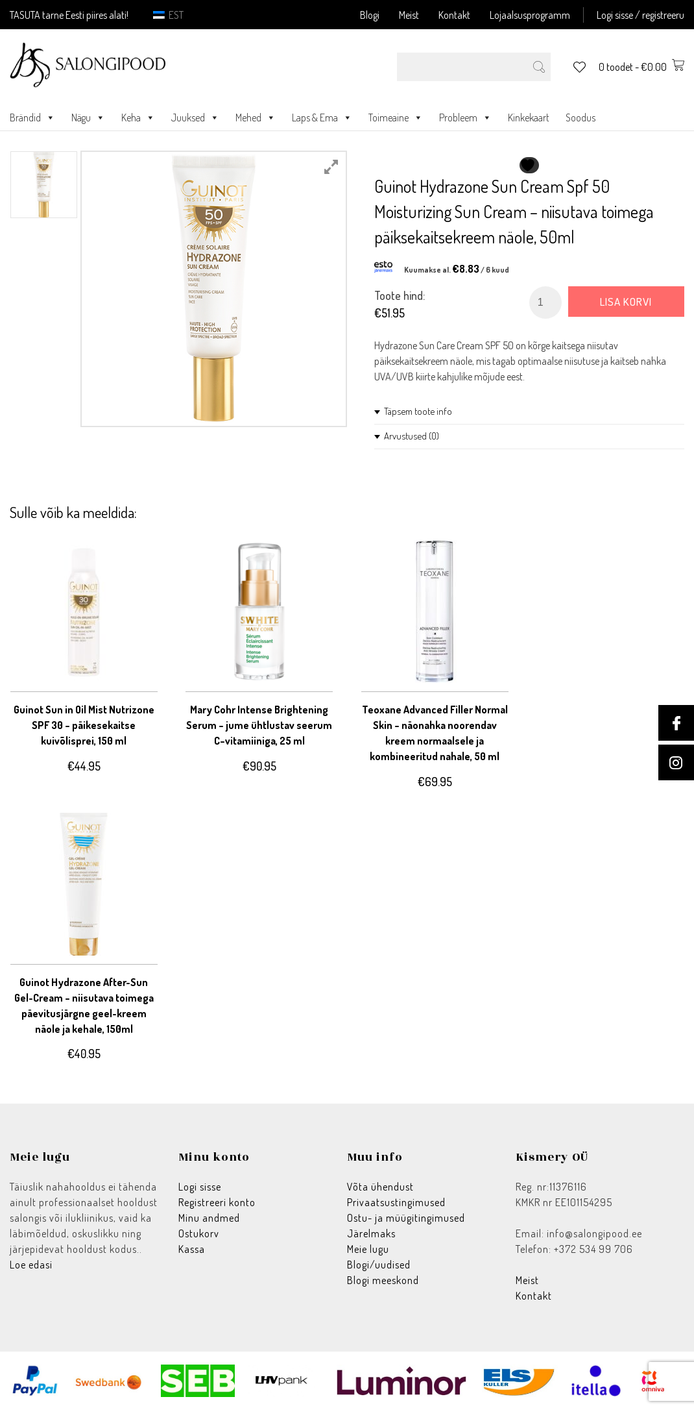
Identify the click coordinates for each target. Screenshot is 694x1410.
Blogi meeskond (383, 1280)
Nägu (88, 117)
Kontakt (454, 14)
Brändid (32, 117)
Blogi (369, 14)
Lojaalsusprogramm (530, 14)
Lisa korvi (626, 301)
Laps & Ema (322, 117)
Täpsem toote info (418, 411)
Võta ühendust (380, 1186)
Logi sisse (199, 1186)
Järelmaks (371, 1233)
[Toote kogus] (545, 302)
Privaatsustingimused (396, 1202)
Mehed (255, 117)
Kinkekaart (528, 117)
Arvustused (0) (411, 436)
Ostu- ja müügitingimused (406, 1217)
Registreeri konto (217, 1202)
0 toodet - (641, 66)
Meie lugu (368, 1249)
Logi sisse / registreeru (640, 14)
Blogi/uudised (379, 1264)
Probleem (465, 117)
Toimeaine (395, 117)
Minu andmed (209, 1217)
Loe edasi (31, 1264)
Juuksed (195, 117)
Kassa (191, 1249)
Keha (138, 117)
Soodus (580, 117)
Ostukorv (198, 1233)
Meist (409, 14)
